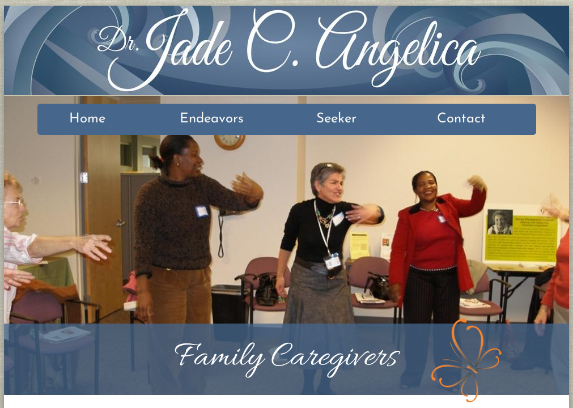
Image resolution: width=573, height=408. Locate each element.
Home (87, 119)
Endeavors (212, 119)
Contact (461, 119)
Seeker (336, 119)
